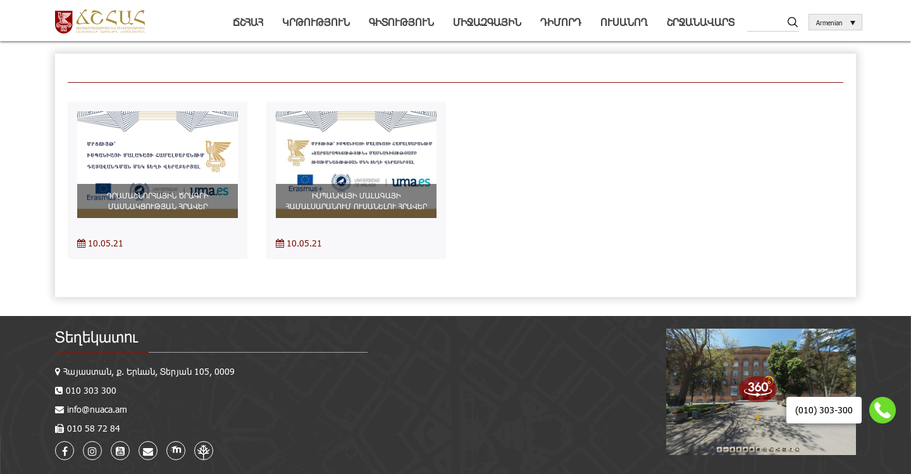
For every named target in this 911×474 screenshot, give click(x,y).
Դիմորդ (560, 22)
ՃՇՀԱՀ (248, 22)
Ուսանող (624, 22)
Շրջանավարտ (700, 22)
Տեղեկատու (96, 336)
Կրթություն (316, 22)
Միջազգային (487, 22)
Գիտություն (401, 22)
